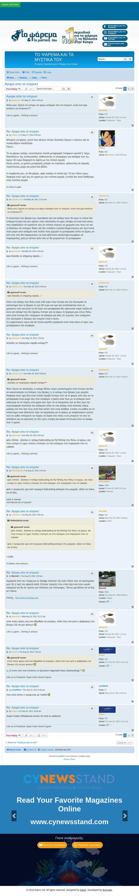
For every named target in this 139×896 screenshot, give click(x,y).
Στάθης (102, 148)
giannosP (103, 110)
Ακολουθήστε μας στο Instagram (114, 32)
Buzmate (107, 890)
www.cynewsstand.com (69, 821)
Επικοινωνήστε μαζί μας (114, 44)
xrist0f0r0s (103, 686)
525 (106, 200)
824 (106, 152)
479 (106, 114)
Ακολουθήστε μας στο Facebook (114, 26)
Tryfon (102, 655)
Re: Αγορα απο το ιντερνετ (22, 131)
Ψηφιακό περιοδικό (87, 844)
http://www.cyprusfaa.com (26, 598)
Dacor (83, 890)
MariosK (102, 588)
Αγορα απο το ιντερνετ (21, 84)
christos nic (104, 196)
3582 (107, 592)
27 (106, 690)
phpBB (60, 756)
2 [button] (128, 88)
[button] (132, 89)
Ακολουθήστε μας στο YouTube (114, 38)
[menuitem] (25, 72)
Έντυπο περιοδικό (52, 844)
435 (106, 659)
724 (106, 515)
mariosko (103, 511)
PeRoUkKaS (104, 481)
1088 (107, 485)
